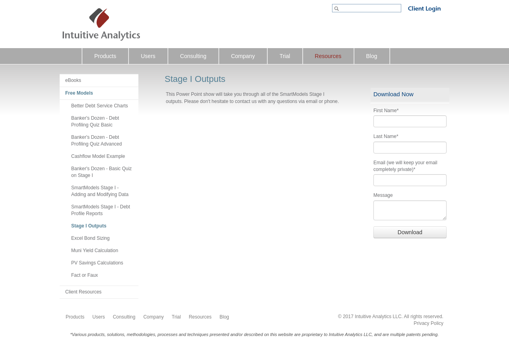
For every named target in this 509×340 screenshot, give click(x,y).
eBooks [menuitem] (73, 80)
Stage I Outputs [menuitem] (89, 226)
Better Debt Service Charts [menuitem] (99, 106)
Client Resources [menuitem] (83, 292)
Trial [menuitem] (285, 56)
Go (337, 9)
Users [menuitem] (148, 56)
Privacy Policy (428, 323)
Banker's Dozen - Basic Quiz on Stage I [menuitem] (101, 172)
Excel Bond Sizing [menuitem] (90, 238)
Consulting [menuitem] (193, 56)
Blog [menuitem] (371, 56)
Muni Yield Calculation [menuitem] (94, 250)
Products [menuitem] (105, 56)
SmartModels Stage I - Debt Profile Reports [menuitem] (100, 210)
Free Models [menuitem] (79, 93)
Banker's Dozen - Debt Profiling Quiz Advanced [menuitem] (96, 140)
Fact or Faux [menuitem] (84, 275)
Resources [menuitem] (328, 56)
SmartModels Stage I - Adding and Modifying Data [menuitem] (99, 191)
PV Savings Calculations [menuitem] (97, 263)
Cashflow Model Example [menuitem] (98, 156)
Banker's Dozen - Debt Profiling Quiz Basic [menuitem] (95, 121)
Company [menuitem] (243, 56)
